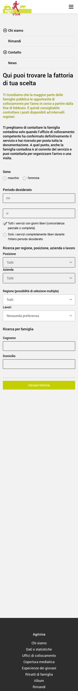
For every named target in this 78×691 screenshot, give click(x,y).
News (12, 63)
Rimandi (14, 41)
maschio (11, 178)
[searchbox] (39, 299)
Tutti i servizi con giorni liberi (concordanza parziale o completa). (33, 226)
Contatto (14, 52)
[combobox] (39, 299)
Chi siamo (15, 30)
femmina (31, 178)
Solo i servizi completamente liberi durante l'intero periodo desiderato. (34, 237)
